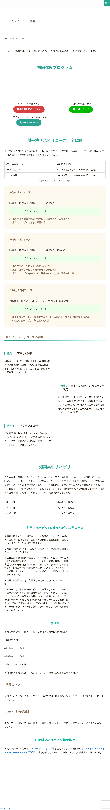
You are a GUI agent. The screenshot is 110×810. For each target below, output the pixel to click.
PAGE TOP (5, 808)
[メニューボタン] (3, 3)
